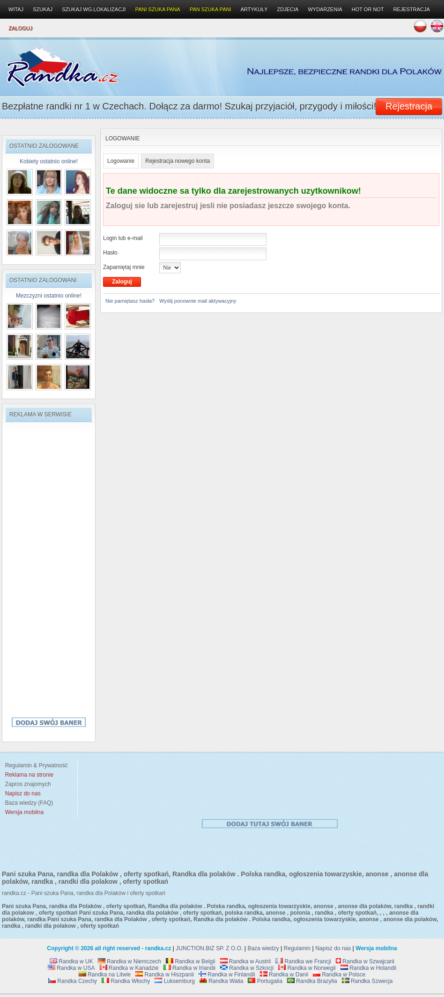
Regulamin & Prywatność (35, 765)
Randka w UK (71, 961)
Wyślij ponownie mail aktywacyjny (197, 301)
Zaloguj (20, 28)
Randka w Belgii (190, 961)
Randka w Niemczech (129, 961)
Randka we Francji (303, 961)
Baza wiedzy (263, 948)
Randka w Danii (284, 974)
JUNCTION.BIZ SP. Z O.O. (209, 948)
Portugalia (265, 981)
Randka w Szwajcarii (365, 961)
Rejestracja (411, 9)
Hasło (110, 252)
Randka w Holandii (368, 968)
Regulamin (297, 948)
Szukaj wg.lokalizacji (94, 9)
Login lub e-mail (123, 238)
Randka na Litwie (105, 974)
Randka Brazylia (312, 981)
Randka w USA (71, 968)
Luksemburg (174, 981)
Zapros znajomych (28, 784)
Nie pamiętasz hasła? (130, 301)
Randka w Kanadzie (129, 968)
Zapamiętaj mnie (124, 267)
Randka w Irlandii (189, 968)
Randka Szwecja (367, 981)
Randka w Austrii (245, 961)
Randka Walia (222, 981)
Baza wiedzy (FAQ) (27, 803)
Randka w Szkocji (247, 968)
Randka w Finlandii (227, 974)
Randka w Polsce (339, 974)
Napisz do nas (333, 948)
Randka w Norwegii (307, 968)
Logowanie (120, 161)
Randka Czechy (72, 981)
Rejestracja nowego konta (177, 161)
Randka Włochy (126, 981)
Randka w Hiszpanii (164, 974)
